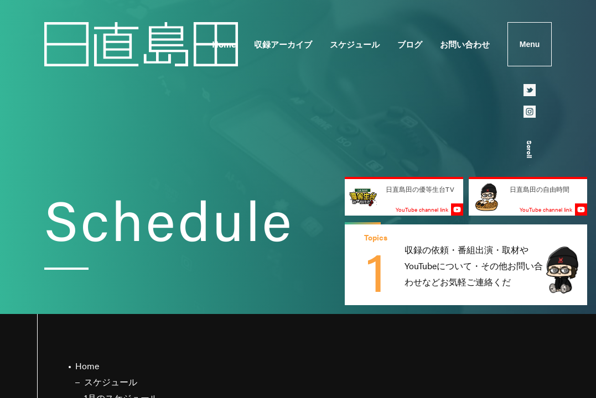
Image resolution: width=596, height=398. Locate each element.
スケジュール (355, 44)
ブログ (409, 44)
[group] (466, 264)
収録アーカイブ (283, 44)
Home (224, 44)
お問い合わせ (465, 44)
